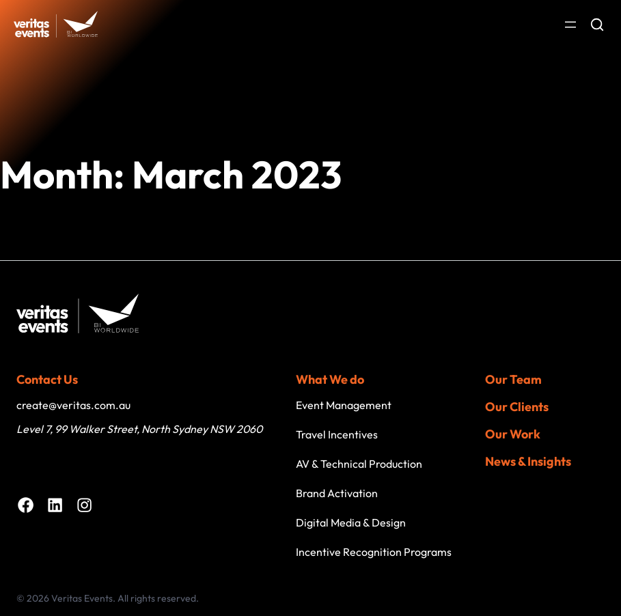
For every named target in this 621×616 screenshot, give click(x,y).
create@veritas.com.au (73, 405)
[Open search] (597, 25)
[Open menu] (570, 24)
